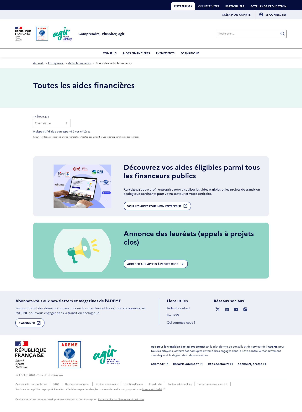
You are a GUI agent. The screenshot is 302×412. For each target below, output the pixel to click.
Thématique (41, 116)
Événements (165, 53)
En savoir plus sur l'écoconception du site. (121, 399)
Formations (190, 53)
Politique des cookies (179, 383)
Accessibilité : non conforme (31, 383)
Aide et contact (178, 308)
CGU (56, 383)
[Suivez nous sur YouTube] (236, 309)
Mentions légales (133, 383)
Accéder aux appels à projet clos (155, 264)
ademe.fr (160, 364)
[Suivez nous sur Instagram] (245, 309)
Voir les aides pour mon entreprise (157, 207)
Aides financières (136, 53)
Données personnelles (77, 383)
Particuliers (234, 6)
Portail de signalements (212, 384)
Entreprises (183, 6)
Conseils (110, 53)
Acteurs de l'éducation (268, 6)
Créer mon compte (236, 14)
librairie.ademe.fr (188, 364)
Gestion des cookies (107, 383)
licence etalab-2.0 (154, 389)
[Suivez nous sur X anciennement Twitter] (218, 309)
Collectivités (208, 6)
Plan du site (155, 383)
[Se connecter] (276, 14)
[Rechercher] (252, 34)
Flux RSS (173, 315)
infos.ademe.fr (220, 364)
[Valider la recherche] (283, 34)
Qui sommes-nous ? (181, 322)
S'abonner (30, 324)
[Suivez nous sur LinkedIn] (227, 309)
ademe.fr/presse (252, 364)
